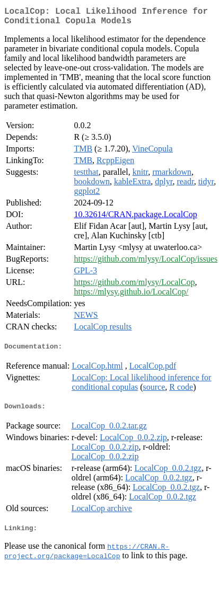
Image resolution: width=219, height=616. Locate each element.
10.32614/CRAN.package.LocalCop (135, 218)
